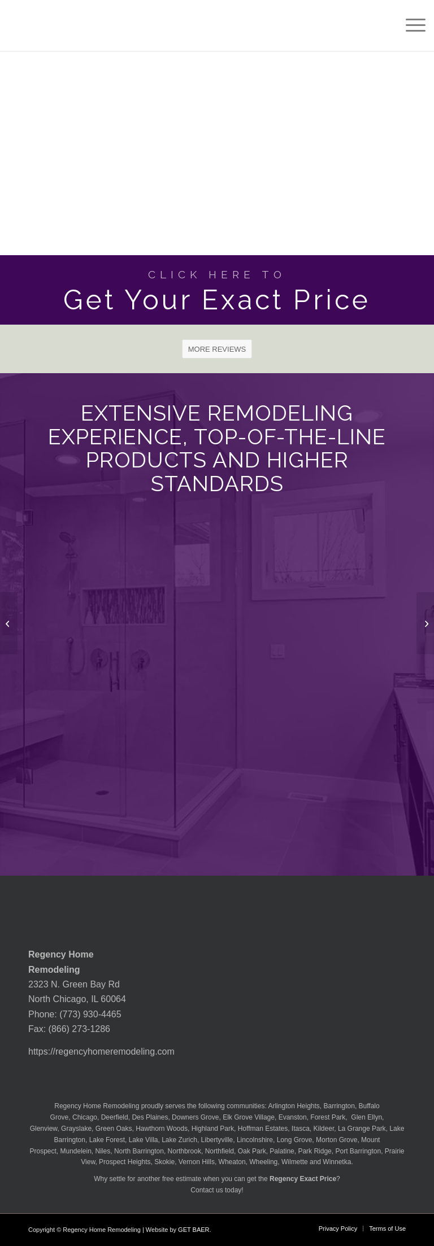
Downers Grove (195, 1117)
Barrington (339, 1106)
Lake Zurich (179, 1140)
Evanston (293, 1117)
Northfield (219, 1151)
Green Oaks (114, 1129)
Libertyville (217, 1140)
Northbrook (184, 1151)
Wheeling (263, 1162)
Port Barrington (358, 1151)
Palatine (282, 1151)
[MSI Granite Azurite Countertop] (425, 623)
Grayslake (76, 1129)
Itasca (301, 1129)
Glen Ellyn (365, 1117)
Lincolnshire (255, 1140)
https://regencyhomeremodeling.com (101, 1051)
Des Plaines (150, 1117)
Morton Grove (336, 1140)
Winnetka (337, 1162)
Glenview (44, 1129)
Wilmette (294, 1162)
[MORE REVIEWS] (217, 349)
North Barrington (139, 1151)
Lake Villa (143, 1140)
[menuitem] (410, 25)
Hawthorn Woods (162, 1129)
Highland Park (213, 1129)
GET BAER (193, 1229)
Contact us (206, 1190)
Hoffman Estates (263, 1129)
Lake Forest (107, 1140)
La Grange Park (362, 1129)
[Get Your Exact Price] (217, 290)
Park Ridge (314, 1151)
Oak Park (252, 1151)
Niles (103, 1151)
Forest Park (327, 1117)
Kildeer (324, 1129)
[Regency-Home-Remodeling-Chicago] (59, 25)
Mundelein (75, 1151)
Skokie (164, 1162)
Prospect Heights (124, 1162)
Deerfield (114, 1117)
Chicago (84, 1117)
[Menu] (410, 25)
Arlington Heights (293, 1106)
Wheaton (232, 1162)
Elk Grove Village (249, 1117)
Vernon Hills (197, 1162)
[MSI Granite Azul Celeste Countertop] (9, 623)
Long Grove (295, 1140)
